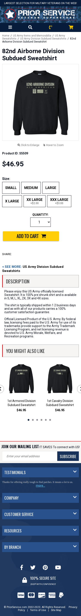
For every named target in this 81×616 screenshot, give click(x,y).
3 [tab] (37, 420)
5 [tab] (46, 420)
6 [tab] (50, 420)
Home (5, 35)
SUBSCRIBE (68, 456)
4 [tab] (41, 420)
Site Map (56, 610)
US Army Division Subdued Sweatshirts (43, 38)
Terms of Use (38, 610)
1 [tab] (28, 420)
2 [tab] (33, 420)
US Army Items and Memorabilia (32, 35)
